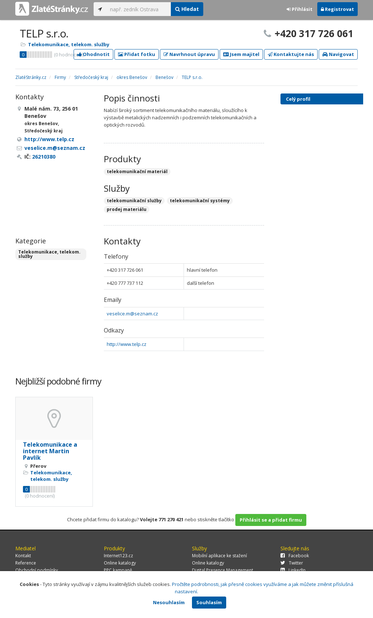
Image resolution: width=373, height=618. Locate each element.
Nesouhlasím (169, 602)
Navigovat (338, 54)
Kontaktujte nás (291, 54)
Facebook (294, 556)
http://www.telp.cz (126, 344)
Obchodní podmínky (36, 570)
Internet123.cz (118, 556)
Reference (25, 563)
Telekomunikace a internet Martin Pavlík (50, 450)
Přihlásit (300, 9)
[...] (138, 9)
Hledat (187, 8)
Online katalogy (120, 563)
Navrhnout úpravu (189, 54)
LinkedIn (293, 570)
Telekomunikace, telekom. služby (68, 44)
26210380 (43, 156)
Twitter (291, 563)
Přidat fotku (136, 54)
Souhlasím (209, 602)
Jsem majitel (241, 54)
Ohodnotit (93, 54)
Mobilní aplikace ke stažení (219, 556)
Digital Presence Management (222, 570)
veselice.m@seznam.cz (132, 313)
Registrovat (337, 9)
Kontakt (23, 556)
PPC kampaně (118, 570)
